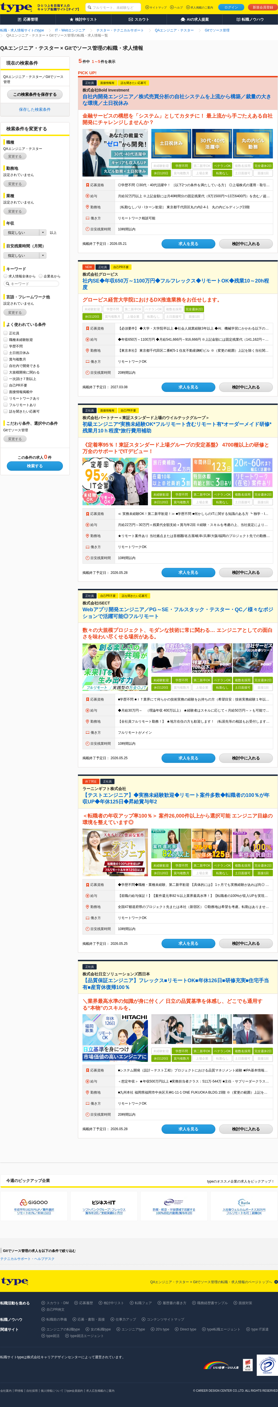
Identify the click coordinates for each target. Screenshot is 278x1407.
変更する (15, 156)
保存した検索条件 (35, 109)
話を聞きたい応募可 (24, 411)
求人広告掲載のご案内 (100, 1390)
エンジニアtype (133, 1329)
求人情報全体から (22, 276)
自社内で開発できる (24, 366)
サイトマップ (158, 7)
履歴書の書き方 (174, 1303)
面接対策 (245, 1303)
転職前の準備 (56, 1319)
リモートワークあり (24, 398)
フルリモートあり (22, 405)
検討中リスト (114, 1303)
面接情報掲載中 (21, 392)
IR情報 (19, 1390)
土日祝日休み (19, 353)
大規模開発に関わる (24, 372)
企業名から (52, 276)
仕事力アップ (126, 1319)
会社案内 (6, 1390)
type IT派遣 (260, 1329)
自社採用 (32, 1390)
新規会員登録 (263, 7)
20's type (162, 1329)
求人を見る (188, 243)
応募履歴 (86, 1303)
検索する (35, 466)
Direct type (188, 1329)
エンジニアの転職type (63, 1329)
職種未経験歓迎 (21, 340)
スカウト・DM (57, 1303)
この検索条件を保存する (35, 94)
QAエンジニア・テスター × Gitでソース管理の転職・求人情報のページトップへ (211, 1282)
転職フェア (143, 1303)
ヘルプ (178, 7)
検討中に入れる (246, 243)
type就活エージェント (87, 1336)
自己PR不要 (18, 385)
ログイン (231, 7)
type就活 (53, 1336)
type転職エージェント (224, 1329)
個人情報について (52, 1390)
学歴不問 (16, 346)
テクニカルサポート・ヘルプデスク (27, 1259)
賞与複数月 (17, 359)
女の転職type (101, 1329)
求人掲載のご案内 (201, 7)
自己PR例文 (55, 1309)
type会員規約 (75, 1390)
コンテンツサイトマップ (165, 1319)
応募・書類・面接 (91, 1319)
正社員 (14, 333)
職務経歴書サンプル (212, 1303)
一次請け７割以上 (22, 379)
